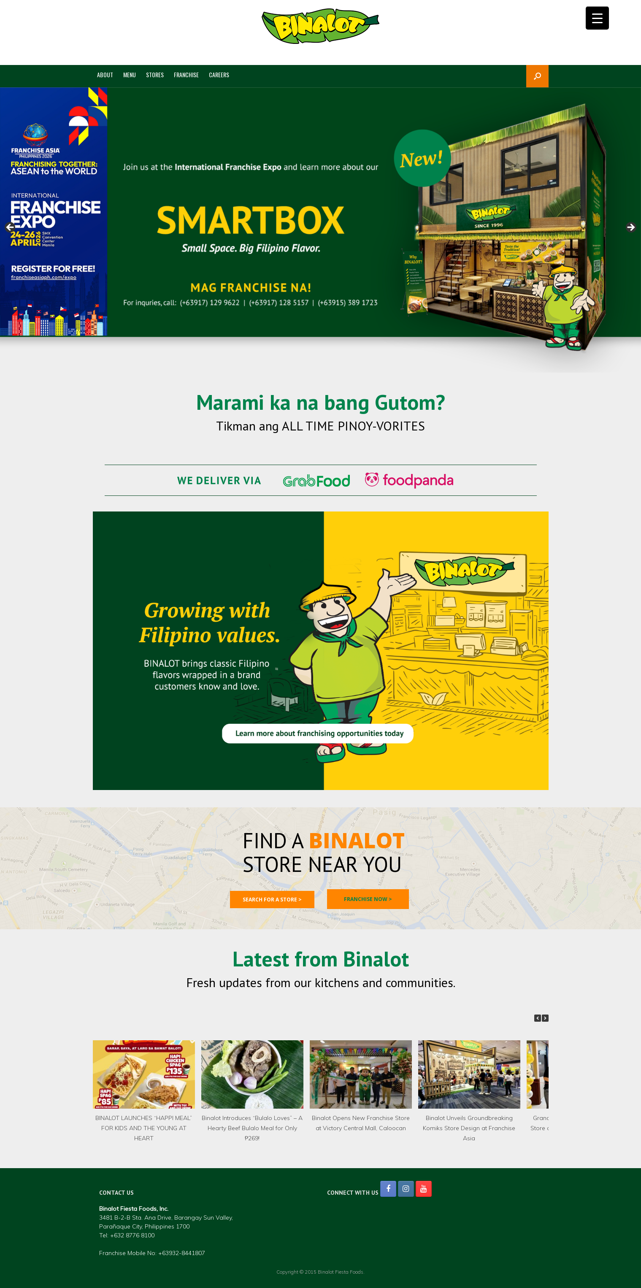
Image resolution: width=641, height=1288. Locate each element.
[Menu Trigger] (597, 18)
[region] (320, 230)
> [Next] (630, 228)
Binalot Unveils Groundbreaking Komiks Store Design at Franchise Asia (469, 1128)
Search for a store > (272, 899)
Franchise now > (368, 899)
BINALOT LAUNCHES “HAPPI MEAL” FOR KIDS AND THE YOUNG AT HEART (143, 1128)
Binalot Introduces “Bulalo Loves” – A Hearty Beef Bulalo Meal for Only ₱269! (252, 1128)
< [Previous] (10, 228)
